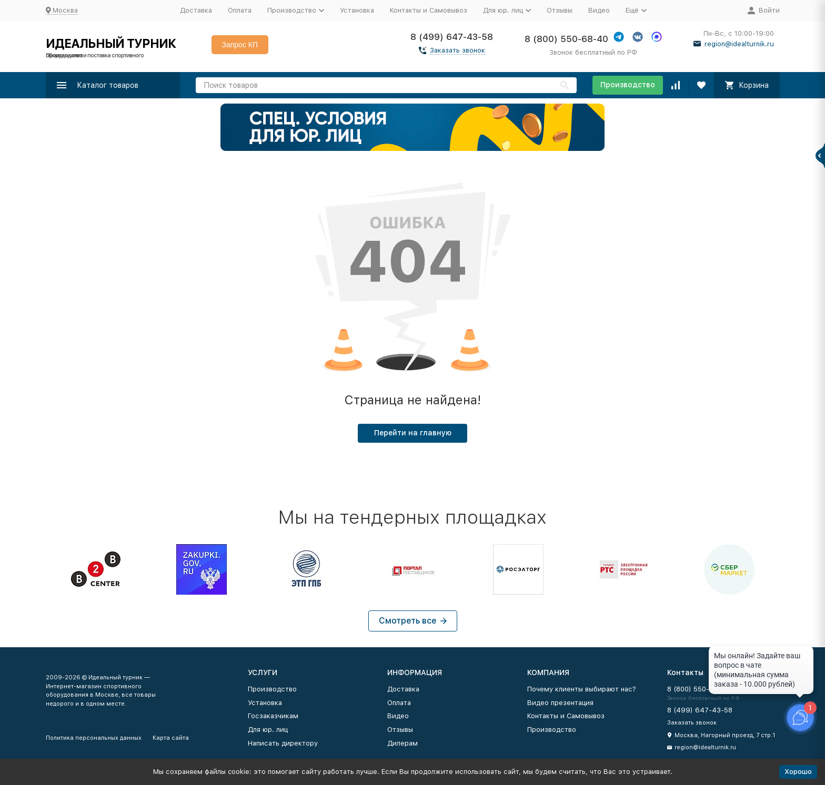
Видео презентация (560, 703)
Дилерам (402, 743)
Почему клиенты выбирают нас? (581, 689)
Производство (627, 84)
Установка (357, 10)
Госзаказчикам (273, 716)
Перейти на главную (412, 433)
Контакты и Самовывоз (428, 10)
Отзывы (559, 10)
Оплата (239, 10)
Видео (599, 10)
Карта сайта (171, 738)
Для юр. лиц (268, 729)
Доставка (196, 10)
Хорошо (798, 772)
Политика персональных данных (94, 738)
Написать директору (283, 743)
